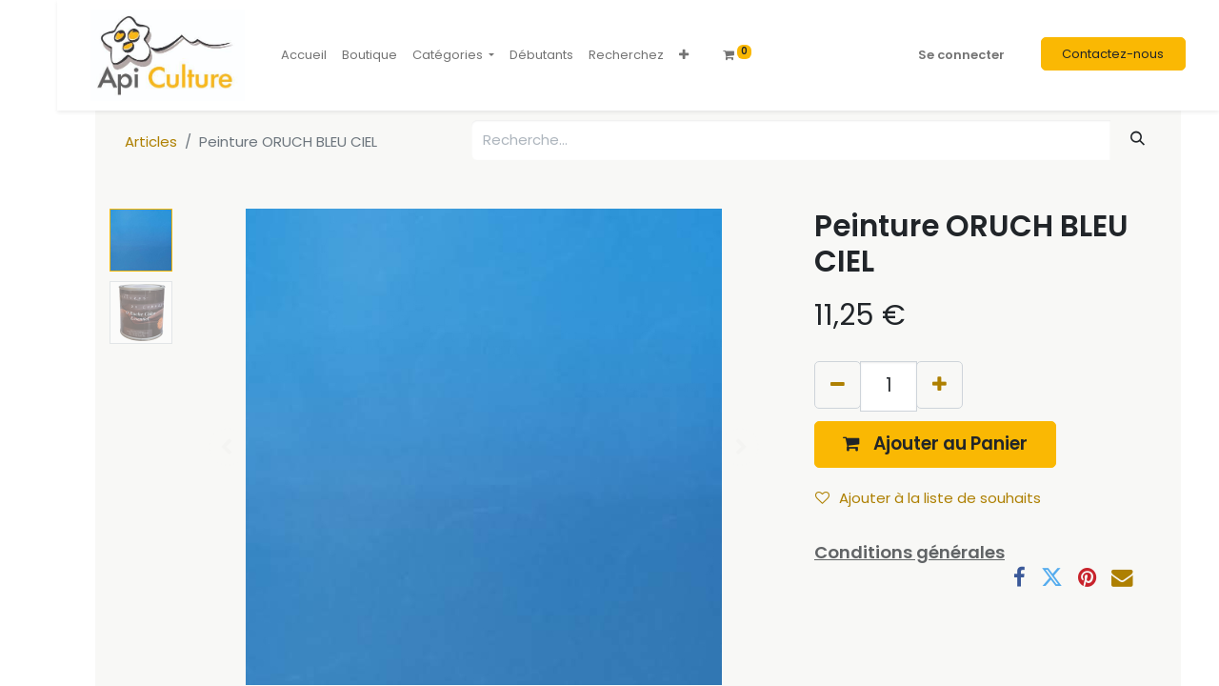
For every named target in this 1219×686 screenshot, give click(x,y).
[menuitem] (303, 55)
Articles (151, 141)
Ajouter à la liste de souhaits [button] (928, 498)
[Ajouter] (939, 384)
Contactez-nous (1113, 54)
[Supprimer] (837, 384)
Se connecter (961, 55)
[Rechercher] (1138, 138)
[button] (683, 55)
